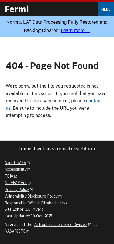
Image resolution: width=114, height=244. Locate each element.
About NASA (15, 162)
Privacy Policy (17, 189)
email (64, 148)
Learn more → (75, 30)
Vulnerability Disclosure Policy (31, 196)
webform (85, 148)
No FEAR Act (16, 182)
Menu (106, 9)
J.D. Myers (34, 209)
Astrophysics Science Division (60, 224)
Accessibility (16, 169)
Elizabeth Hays (54, 203)
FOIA (9, 176)
